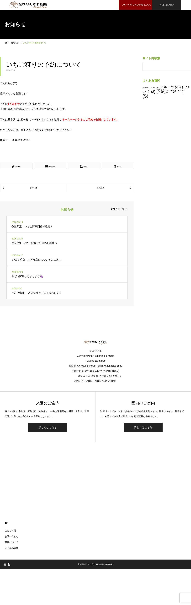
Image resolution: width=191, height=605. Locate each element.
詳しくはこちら (48, 427)
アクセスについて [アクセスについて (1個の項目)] (151, 88)
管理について (11, 542)
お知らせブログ (166, 5)
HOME (6, 523)
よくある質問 (11, 548)
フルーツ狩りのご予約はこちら (136, 5)
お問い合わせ (11, 536)
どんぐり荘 (10, 530)
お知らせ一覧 (117, 209)
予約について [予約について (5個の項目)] (164, 94)
